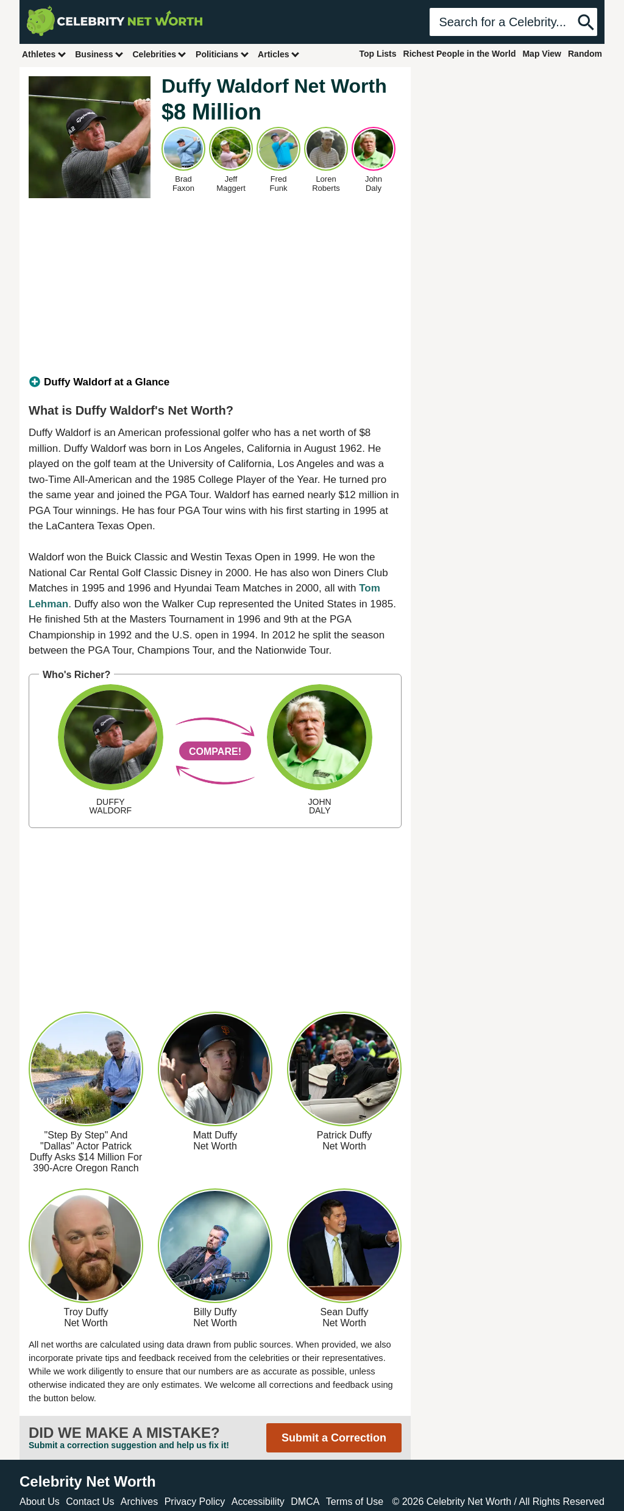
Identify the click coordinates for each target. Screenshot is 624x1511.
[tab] (215, 382)
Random (585, 54)
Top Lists (377, 54)
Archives (139, 1501)
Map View (541, 54)
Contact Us (90, 1501)
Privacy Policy (195, 1501)
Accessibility (258, 1501)
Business (99, 54)
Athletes (44, 54)
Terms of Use (354, 1501)
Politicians (222, 54)
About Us (40, 1501)
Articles (279, 54)
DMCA (305, 1501)
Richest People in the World (459, 54)
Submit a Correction (334, 1438)
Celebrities (159, 54)
